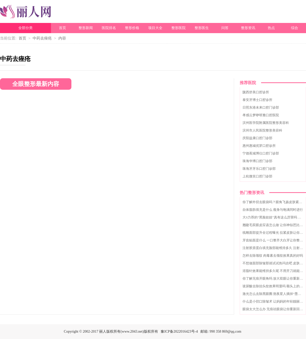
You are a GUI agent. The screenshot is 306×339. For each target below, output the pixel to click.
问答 (224, 28)
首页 (62, 28)
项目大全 (155, 28)
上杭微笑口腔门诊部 (257, 176)
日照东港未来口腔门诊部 (261, 107)
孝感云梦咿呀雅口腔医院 (261, 115)
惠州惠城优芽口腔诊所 (259, 146)
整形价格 (132, 28)
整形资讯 (248, 28)
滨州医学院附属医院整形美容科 (266, 123)
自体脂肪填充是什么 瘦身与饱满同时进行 (273, 210)
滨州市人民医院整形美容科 (262, 130)
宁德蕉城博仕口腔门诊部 (261, 153)
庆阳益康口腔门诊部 (257, 138)
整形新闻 (86, 28)
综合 (294, 28)
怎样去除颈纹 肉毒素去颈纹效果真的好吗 (273, 255)
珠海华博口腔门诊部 (257, 161)
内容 (62, 38)
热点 (271, 28)
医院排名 (109, 28)
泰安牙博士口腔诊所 (257, 100)
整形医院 (178, 28)
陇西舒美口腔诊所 (256, 92)
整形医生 (202, 28)
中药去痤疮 (42, 38)
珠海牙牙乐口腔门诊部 (259, 169)
